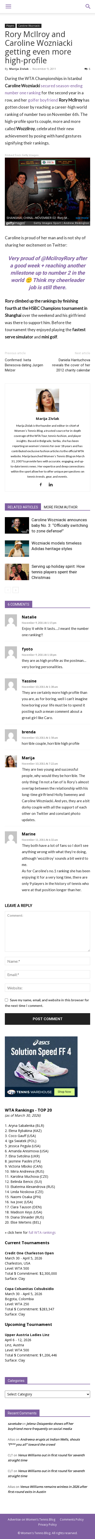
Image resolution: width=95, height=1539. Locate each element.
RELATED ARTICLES (23, 507)
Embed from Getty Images (22, 155)
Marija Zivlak (19, 69)
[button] (8, 6)
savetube (14, 1423)
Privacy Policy (47, 1525)
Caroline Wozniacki (29, 25)
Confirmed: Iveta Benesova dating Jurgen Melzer (24, 365)
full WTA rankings (42, 1232)
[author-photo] (47, 412)
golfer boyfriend (43, 100)
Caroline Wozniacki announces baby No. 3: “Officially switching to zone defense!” (60, 525)
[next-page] (16, 590)
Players (10, 25)
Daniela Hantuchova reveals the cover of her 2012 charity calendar (71, 365)
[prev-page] (8, 590)
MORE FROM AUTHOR (61, 507)
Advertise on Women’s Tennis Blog (31, 1519)
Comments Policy (72, 1519)
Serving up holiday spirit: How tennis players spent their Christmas (58, 572)
